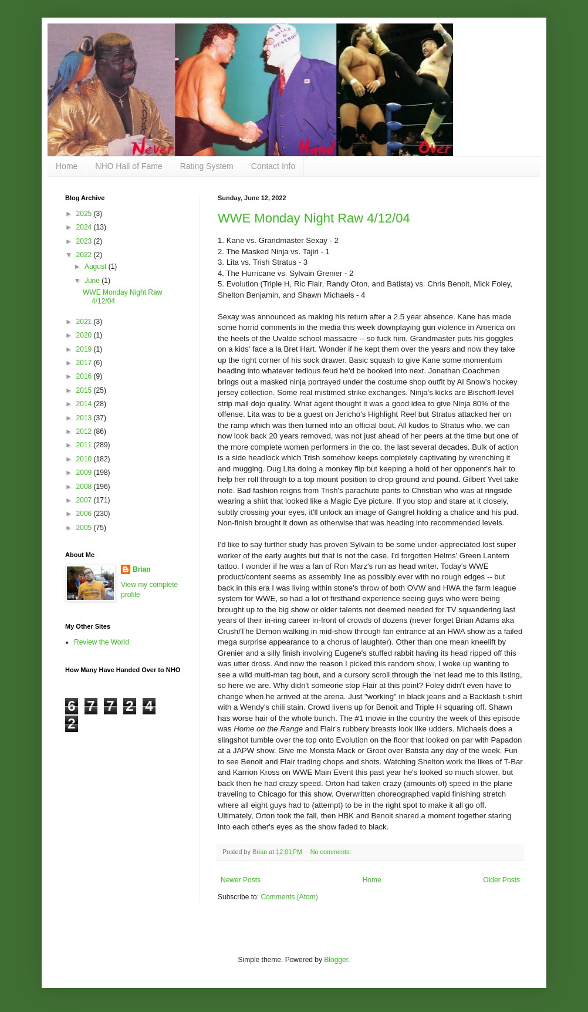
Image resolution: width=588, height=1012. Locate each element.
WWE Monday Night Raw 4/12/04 (314, 218)
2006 (85, 514)
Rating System (207, 166)
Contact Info (273, 166)
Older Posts (501, 880)
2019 (85, 349)
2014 (85, 404)
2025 (85, 214)
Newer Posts (241, 880)
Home (66, 166)
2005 (85, 528)
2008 (85, 487)
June (93, 280)
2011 (85, 445)
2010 (85, 459)
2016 (85, 376)
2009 (85, 472)
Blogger (336, 960)
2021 (85, 322)
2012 (85, 431)
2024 (85, 227)
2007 (85, 500)
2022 (85, 255)
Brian (142, 569)
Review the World (101, 642)
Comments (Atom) (289, 897)
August (97, 266)
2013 (85, 418)
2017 (85, 363)
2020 (85, 335)
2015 (85, 390)
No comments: (331, 851)
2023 (85, 241)
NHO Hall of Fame (128, 166)
